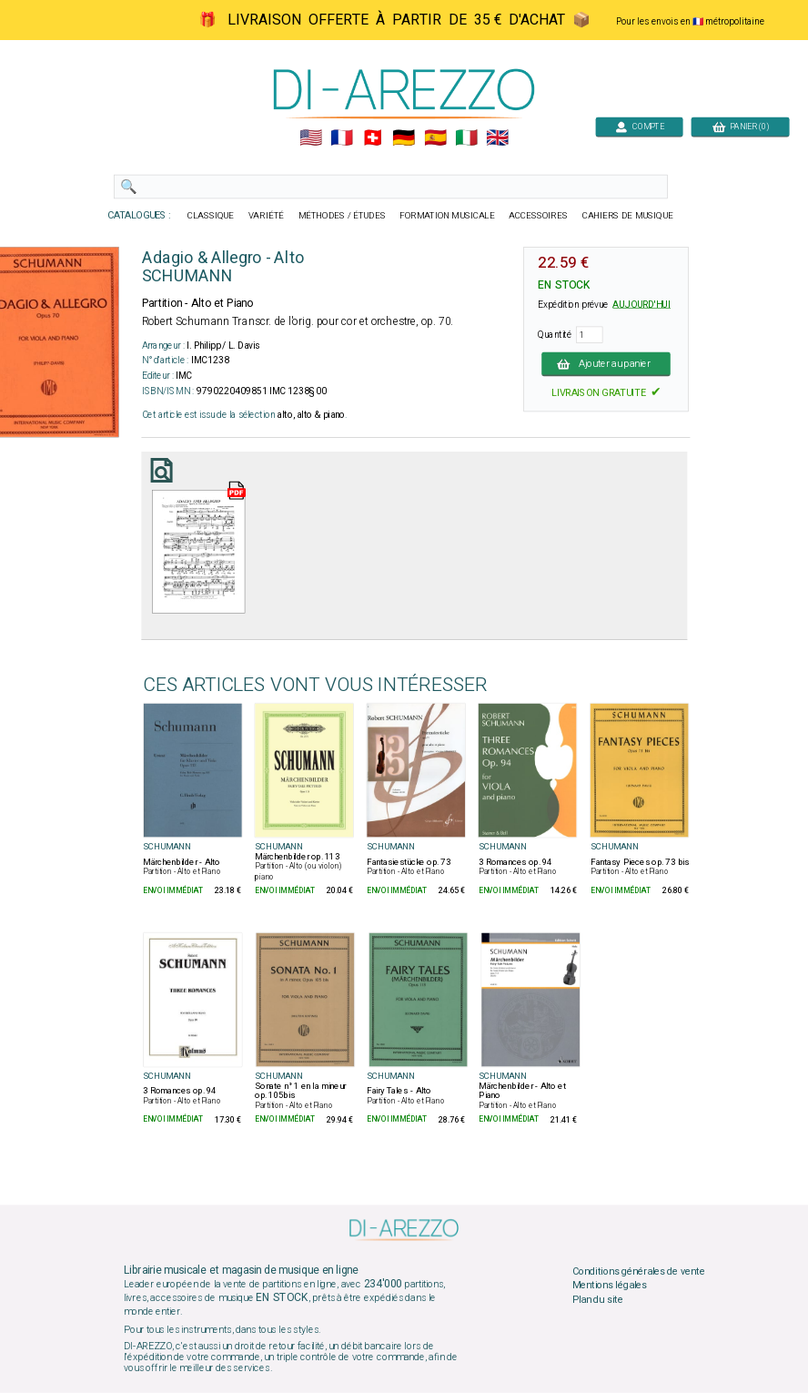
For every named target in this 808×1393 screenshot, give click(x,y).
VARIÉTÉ (266, 215)
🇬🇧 (497, 138)
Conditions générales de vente (638, 1271)
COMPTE (639, 126)
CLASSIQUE (211, 215)
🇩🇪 (403, 138)
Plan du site (597, 1300)
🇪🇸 (435, 138)
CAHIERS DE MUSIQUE (627, 215)
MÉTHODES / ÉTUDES (342, 215)
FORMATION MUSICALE (446, 215)
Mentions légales (609, 1285)
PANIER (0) (740, 126)
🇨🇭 (372, 138)
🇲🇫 (341, 138)
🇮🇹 (466, 138)
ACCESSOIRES (538, 215)
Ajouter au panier (606, 363)
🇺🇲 (310, 138)
